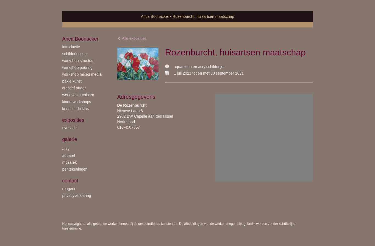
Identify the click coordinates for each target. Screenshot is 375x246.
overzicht (70, 128)
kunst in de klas (75, 108)
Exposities (73, 120)
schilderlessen (74, 54)
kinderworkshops (76, 102)
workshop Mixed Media (82, 74)
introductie (71, 47)
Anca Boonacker (155, 16)
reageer (69, 188)
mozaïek (69, 162)
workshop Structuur (78, 60)
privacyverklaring (76, 195)
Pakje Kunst (72, 81)
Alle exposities (132, 38)
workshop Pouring (77, 67)
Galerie (69, 139)
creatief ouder (74, 88)
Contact (70, 180)
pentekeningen (75, 169)
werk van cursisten (78, 95)
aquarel (68, 155)
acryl (66, 148)
